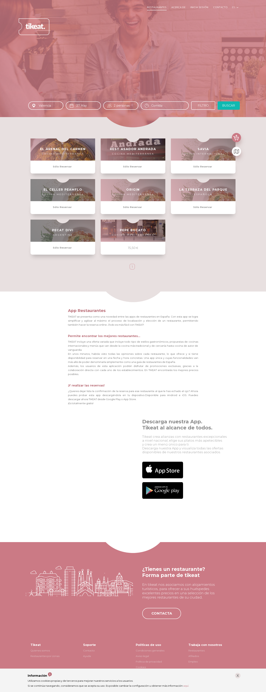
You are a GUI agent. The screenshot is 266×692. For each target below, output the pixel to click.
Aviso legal (142, 656)
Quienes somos (40, 650)
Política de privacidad (149, 661)
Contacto (89, 650)
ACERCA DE (178, 7)
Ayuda (87, 656)
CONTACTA (161, 613)
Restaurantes (196, 650)
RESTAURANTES (157, 7)
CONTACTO (220, 7)
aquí (185, 685)
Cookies (141, 667)
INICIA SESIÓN (199, 7)
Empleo (193, 661)
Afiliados (193, 656)
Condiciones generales (150, 650)
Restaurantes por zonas (44, 656)
